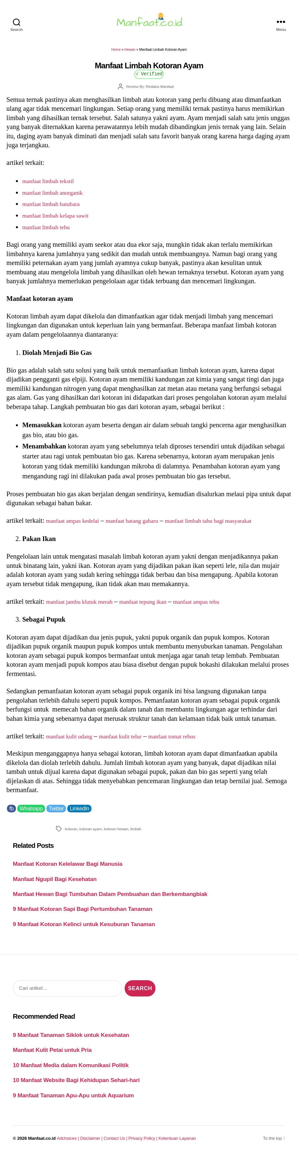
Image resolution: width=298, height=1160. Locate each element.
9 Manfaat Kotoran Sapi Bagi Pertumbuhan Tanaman (82, 913)
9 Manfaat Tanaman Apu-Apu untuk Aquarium (73, 1099)
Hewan (129, 53)
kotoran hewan (116, 833)
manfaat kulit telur (131, 739)
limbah (135, 833)
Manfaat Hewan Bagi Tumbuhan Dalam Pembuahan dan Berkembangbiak (110, 898)
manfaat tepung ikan (157, 605)
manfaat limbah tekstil (52, 184)
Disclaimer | (92, 1142)
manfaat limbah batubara (55, 207)
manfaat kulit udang (73, 739)
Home (116, 53)
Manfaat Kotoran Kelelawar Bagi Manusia (68, 867)
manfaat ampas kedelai (77, 524)
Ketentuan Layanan (177, 1142)
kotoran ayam (90, 833)
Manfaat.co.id (42, 1142)
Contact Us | (116, 1142)
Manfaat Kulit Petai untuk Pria (52, 1054)
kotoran (71, 833)
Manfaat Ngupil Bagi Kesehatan (55, 882)
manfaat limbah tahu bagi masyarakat (233, 524)
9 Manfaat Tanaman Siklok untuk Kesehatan (71, 1039)
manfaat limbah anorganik (57, 196)
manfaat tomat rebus (190, 739)
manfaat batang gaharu (145, 524)
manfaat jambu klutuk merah (85, 605)
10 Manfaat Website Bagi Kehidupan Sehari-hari (76, 1084)
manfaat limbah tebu (50, 231)
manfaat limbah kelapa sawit (60, 219)
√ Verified (149, 77)
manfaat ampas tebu (219, 605)
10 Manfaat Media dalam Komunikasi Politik (71, 1069)
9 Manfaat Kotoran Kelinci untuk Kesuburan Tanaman (84, 928)
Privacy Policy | (143, 1142)
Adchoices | (68, 1142)
